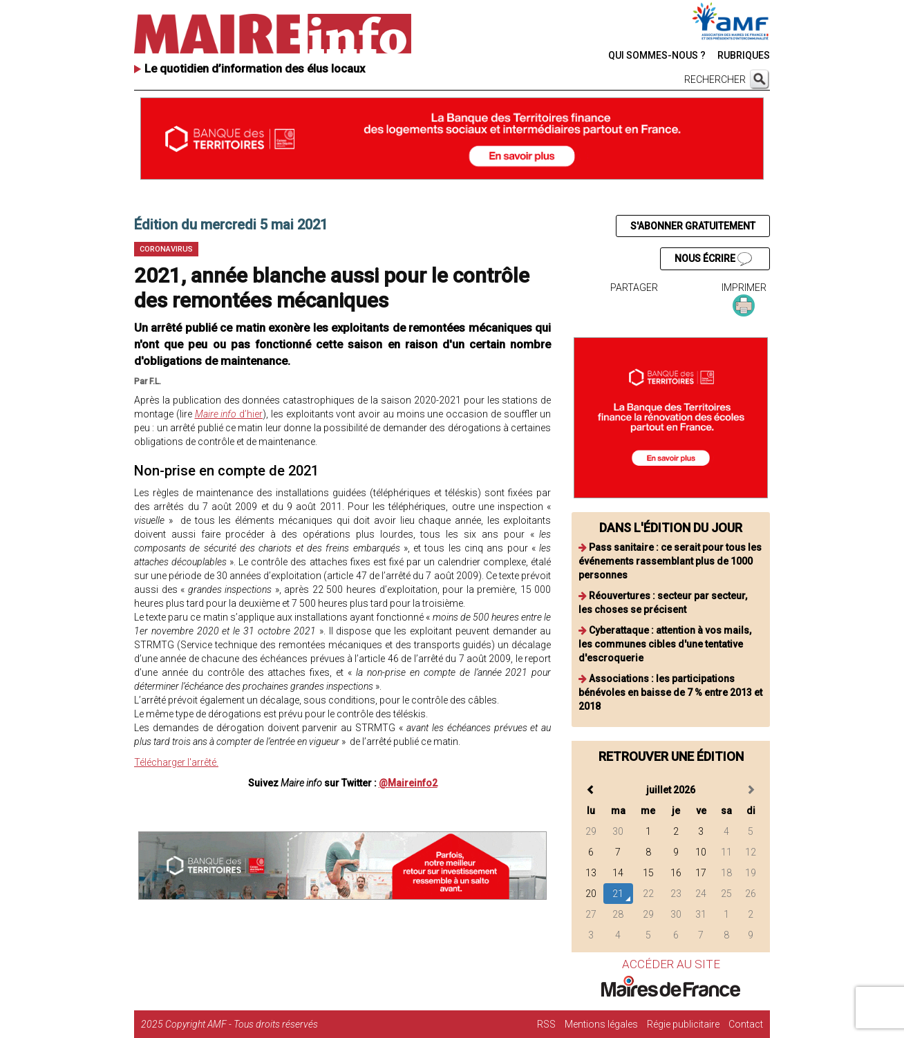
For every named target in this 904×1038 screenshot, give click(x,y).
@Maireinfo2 (408, 783)
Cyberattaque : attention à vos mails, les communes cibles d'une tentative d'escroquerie (664, 644)
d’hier (229, 413)
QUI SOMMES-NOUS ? (657, 55)
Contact (745, 1024)
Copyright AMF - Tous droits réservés (241, 1024)
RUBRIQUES (743, 55)
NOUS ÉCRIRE (713, 259)
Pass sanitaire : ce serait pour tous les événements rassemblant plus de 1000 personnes (670, 561)
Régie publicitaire (683, 1024)
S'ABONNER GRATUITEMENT (692, 226)
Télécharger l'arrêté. (176, 762)
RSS (546, 1024)
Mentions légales (601, 1024)
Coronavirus (166, 249)
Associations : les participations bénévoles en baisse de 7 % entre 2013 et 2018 (670, 692)
